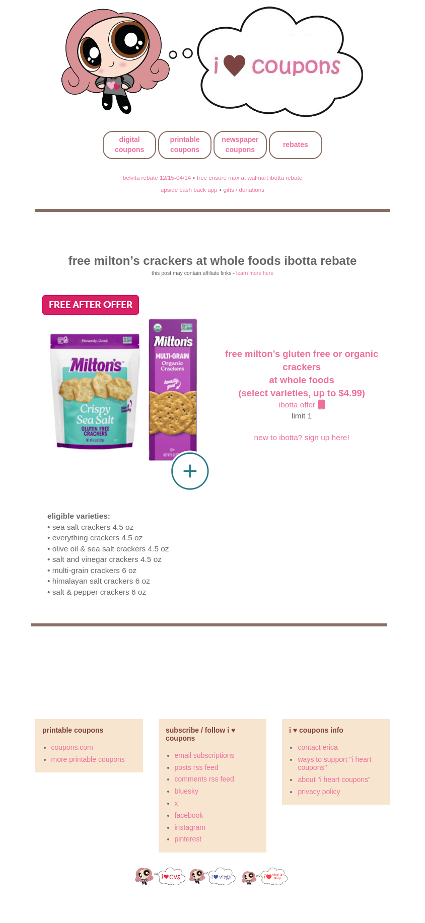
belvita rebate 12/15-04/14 (157, 177)
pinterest (188, 839)
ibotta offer (301, 379)
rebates (295, 144)
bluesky (186, 791)
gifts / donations (243, 189)
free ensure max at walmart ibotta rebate (249, 177)
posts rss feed (197, 767)
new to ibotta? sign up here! (301, 437)
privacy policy (319, 792)
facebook (189, 815)
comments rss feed (204, 779)
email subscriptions (205, 755)
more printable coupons (88, 759)
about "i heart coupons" (334, 779)
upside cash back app (189, 189)
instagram (190, 827)
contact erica (317, 747)
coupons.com (72, 747)
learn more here (254, 273)
